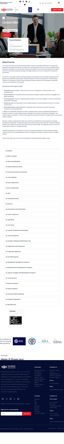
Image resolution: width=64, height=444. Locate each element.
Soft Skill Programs (13, 257)
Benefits (9, 151)
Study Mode (10, 219)
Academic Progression (13, 299)
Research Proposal (12, 283)
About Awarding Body (13, 161)
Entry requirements (13, 182)
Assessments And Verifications (16, 209)
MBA (4, 30)
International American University (17, 172)
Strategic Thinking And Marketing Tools (19, 241)
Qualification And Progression (16, 246)
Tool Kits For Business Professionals (17, 230)
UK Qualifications (12, 30)
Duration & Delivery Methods (15, 294)
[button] (59, 2)
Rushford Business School (14, 166)
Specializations (11, 304)
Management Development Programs (18, 262)
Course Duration (12, 278)
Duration (11, 44)
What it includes (12, 156)
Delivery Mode (13, 48)
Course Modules (12, 177)
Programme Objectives (14, 251)
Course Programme (13, 235)
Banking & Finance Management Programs (19, 267)
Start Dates (10, 225)
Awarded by (13, 315)
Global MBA (7, 65)
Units (8, 193)
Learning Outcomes (13, 198)
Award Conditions (12, 288)
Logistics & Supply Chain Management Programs (21, 273)
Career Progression (13, 214)
